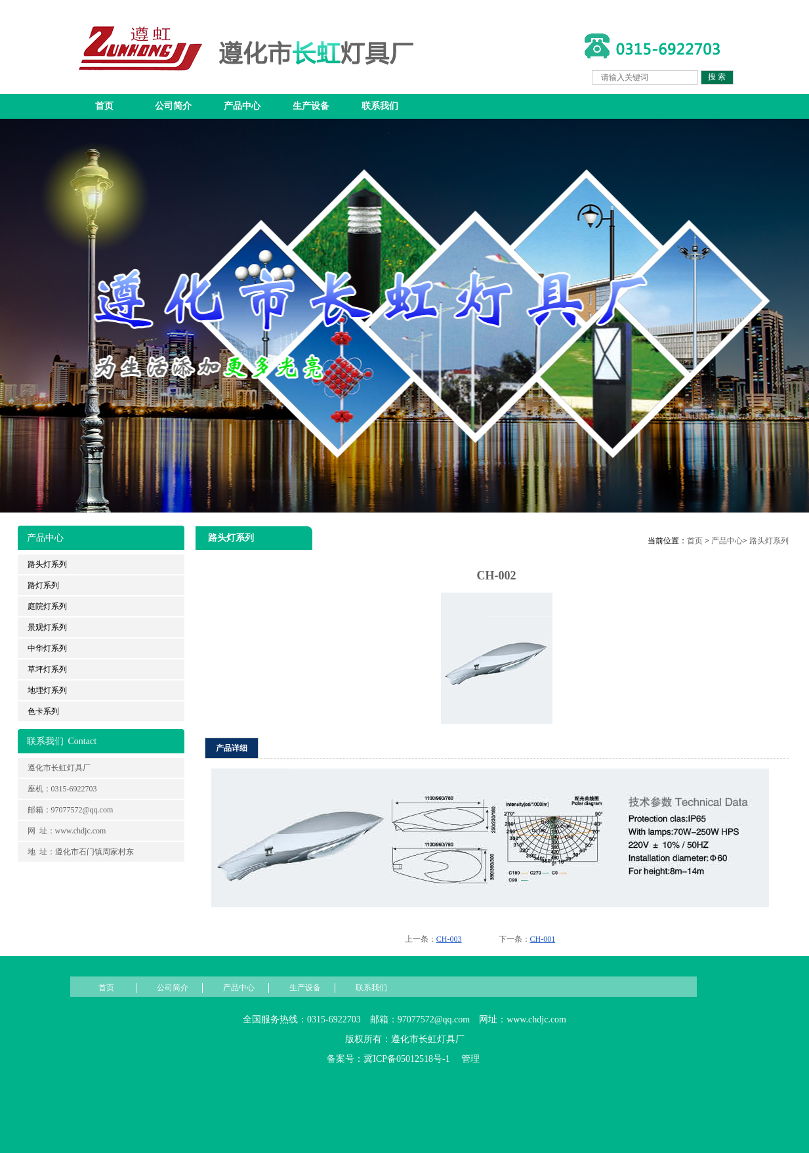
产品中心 (242, 106)
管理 (470, 1059)
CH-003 (449, 939)
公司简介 (173, 106)
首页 (104, 106)
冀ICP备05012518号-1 (406, 1059)
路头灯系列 (769, 540)
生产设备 (311, 106)
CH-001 (543, 939)
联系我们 (380, 106)
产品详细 (231, 748)
